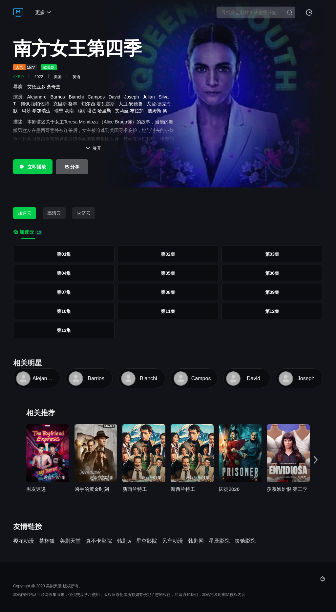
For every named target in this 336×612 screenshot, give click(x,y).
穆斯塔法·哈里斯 (96, 110)
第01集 (64, 254)
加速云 (25, 213)
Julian (150, 96)
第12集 (272, 311)
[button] (316, 460)
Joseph (132, 96)
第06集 (272, 273)
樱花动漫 (23, 541)
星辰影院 (219, 541)
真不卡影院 (99, 541)
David (116, 96)
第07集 (64, 292)
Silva (164, 96)
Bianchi (77, 96)
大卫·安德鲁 (131, 103)
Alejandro (38, 96)
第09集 (272, 292)
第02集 (168, 254)
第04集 (64, 273)
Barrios (58, 96)
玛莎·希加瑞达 (37, 110)
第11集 (168, 311)
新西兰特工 (134, 489)
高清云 (54, 213)
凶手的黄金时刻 (91, 489)
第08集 (168, 292)
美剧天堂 (70, 541)
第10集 (64, 311)
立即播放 (33, 166)
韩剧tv (124, 541)
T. (16, 103)
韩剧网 (196, 541)
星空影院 (146, 541)
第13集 (64, 330)
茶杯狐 (47, 541)
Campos (97, 96)
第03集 (272, 254)
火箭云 (84, 213)
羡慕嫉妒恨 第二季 (287, 489)
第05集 (168, 273)
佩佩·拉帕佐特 (36, 103)
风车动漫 (172, 541)
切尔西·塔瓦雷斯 (99, 103)
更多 (43, 12)
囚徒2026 (229, 489)
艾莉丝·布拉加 (130, 110)
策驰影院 (245, 541)
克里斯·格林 (66, 103)
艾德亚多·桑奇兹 (45, 86)
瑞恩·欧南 (65, 110)
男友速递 (36, 489)
